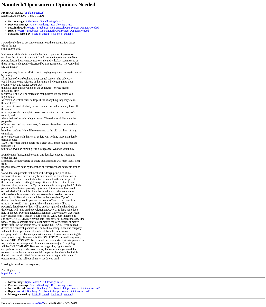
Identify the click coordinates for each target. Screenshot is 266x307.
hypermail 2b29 (37, 303)
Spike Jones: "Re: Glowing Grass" (44, 21)
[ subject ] (56, 33)
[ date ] (36, 33)
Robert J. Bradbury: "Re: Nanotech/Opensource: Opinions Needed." (63, 27)
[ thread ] (45, 33)
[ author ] (68, 33)
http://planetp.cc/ (10, 273)
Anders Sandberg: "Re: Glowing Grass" (51, 24)
